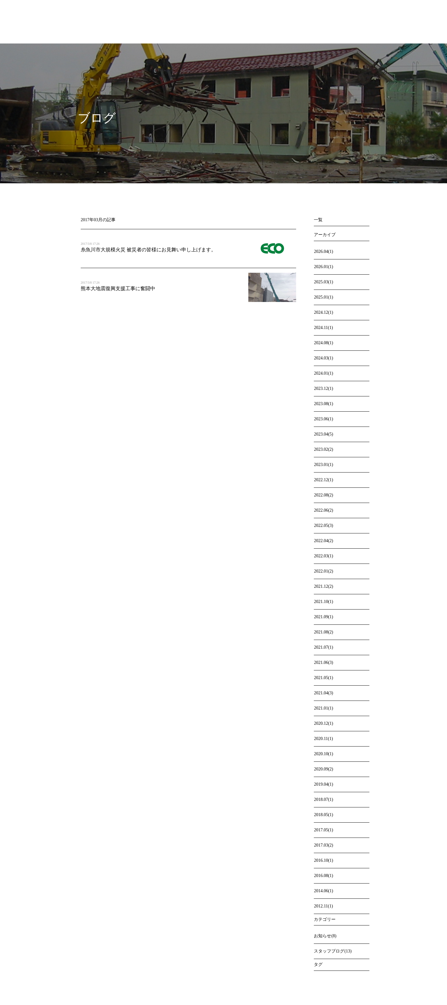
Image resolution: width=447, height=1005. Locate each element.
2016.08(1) (323, 875)
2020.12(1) (323, 723)
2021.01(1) (323, 708)
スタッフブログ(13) (332, 951)
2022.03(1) (323, 556)
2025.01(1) (323, 297)
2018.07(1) (323, 799)
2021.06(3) (323, 662)
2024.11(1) (323, 327)
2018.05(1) (323, 814)
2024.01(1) (323, 373)
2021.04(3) (323, 693)
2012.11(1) (323, 906)
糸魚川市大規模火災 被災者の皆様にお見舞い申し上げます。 (148, 249)
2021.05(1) (323, 677)
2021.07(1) (323, 647)
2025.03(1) (323, 282)
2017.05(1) (323, 830)
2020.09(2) (323, 769)
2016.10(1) (323, 860)
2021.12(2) (323, 586)
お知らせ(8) (325, 936)
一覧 (318, 219)
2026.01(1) (323, 266)
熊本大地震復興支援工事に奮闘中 (118, 288)
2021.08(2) (323, 632)
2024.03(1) (323, 358)
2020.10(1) (323, 753)
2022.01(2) (323, 571)
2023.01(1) (323, 464)
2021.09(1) (323, 616)
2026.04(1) (323, 251)
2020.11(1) (323, 738)
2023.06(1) (323, 419)
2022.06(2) (323, 510)
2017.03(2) (323, 845)
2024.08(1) (323, 342)
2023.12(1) (323, 388)
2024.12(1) (323, 312)
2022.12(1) (323, 479)
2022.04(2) (323, 540)
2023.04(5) (323, 434)
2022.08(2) (323, 495)
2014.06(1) (323, 891)
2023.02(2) (323, 449)
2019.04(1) (323, 784)
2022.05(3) (323, 525)
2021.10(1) (323, 601)
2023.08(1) (323, 403)
